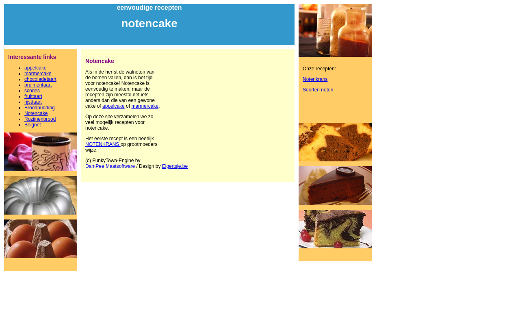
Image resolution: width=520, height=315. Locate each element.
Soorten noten (318, 90)
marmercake (38, 73)
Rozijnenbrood (40, 119)
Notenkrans (315, 79)
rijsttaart (33, 102)
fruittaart (33, 96)
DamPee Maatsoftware (110, 166)
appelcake (35, 68)
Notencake (36, 113)
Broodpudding (39, 108)
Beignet (32, 125)
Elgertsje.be (175, 166)
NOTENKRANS (103, 144)
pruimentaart (38, 85)
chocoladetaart (40, 79)
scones (32, 90)
